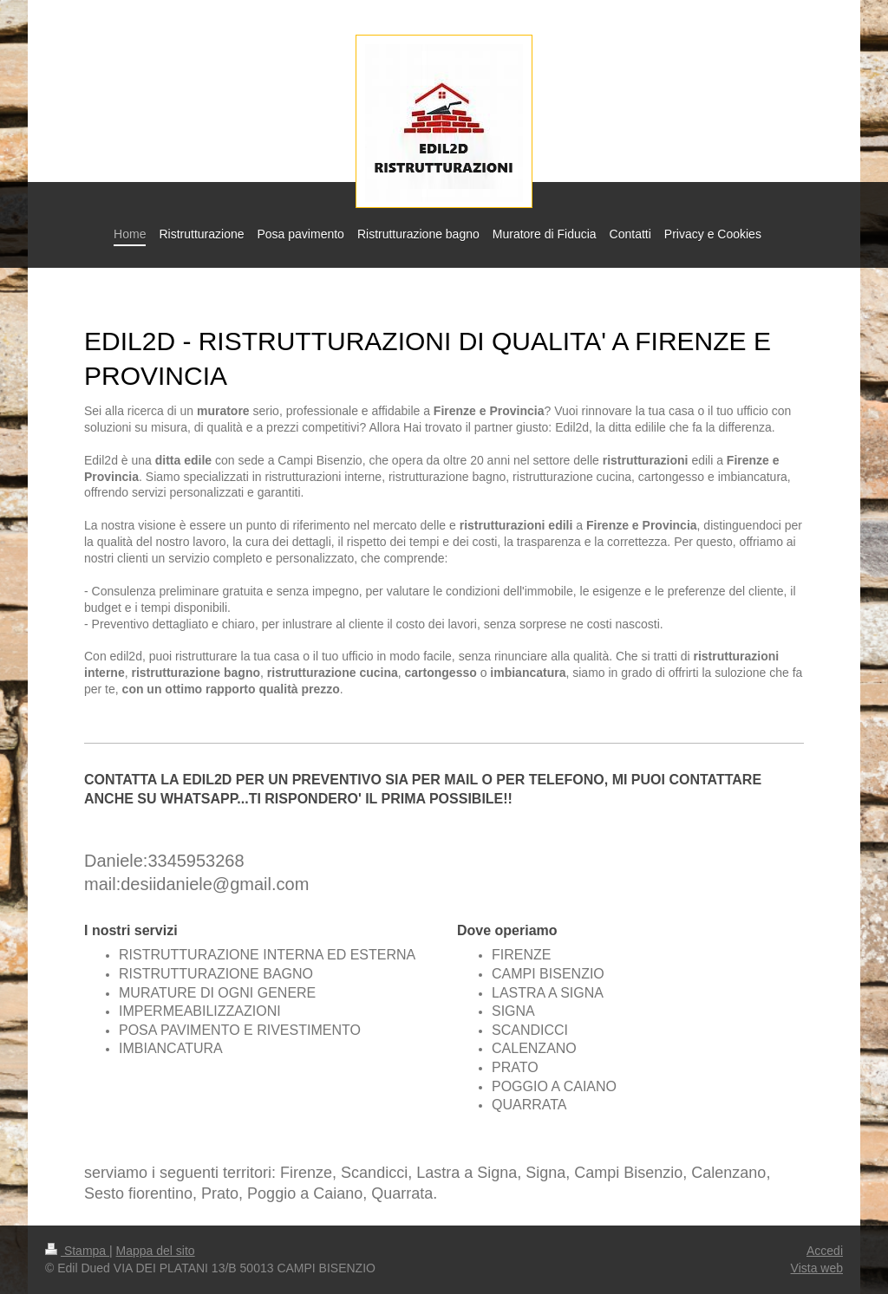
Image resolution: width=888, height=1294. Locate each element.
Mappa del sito (155, 1251)
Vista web (817, 1268)
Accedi (824, 1251)
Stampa (77, 1251)
